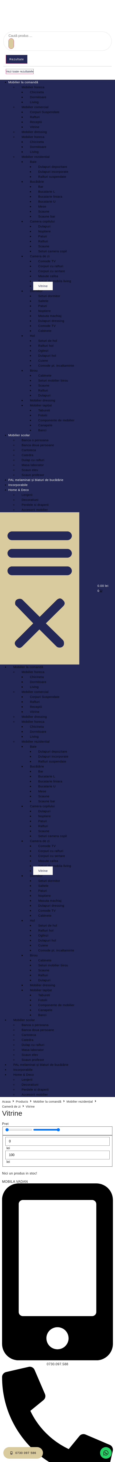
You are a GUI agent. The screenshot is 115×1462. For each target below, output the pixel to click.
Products (22, 1101)
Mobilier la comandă (23, 82)
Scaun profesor (33, 475)
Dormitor (36, 291)
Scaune (43, 211)
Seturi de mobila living (54, 281)
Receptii (36, 122)
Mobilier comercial (35, 107)
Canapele (45, 425)
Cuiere (43, 360)
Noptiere (44, 231)
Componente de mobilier (56, 420)
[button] (39, 588)
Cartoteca (29, 450)
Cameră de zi (11, 1106)
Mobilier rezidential (36, 156)
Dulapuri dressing (51, 321)
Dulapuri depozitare (52, 166)
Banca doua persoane (38, 445)
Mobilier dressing (34, 132)
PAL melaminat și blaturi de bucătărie (35, 480)
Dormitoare (38, 97)
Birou (34, 370)
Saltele (43, 301)
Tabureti (44, 410)
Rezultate (16, 59)
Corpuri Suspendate (44, 112)
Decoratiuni (30, 499)
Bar (40, 186)
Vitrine (34, 127)
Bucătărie (37, 181)
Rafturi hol (46, 345)
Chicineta (37, 92)
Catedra (27, 455)
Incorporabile (18, 485)
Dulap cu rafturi (33, 460)
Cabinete (44, 330)
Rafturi (35, 117)
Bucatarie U (47, 201)
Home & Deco (18, 490)
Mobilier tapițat (41, 405)
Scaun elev (30, 470)
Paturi (42, 236)
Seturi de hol (47, 340)
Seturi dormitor (49, 296)
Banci (42, 430)
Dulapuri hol (47, 355)
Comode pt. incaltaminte (56, 365)
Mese (42, 206)
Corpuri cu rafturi (50, 266)
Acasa (6, 1101)
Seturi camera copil (52, 251)
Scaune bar (46, 216)
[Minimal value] (18, 1129)
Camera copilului (42, 221)
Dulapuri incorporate (53, 171)
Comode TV (47, 261)
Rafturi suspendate (52, 176)
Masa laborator (33, 465)
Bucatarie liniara (50, 196)
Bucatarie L (46, 191)
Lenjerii (27, 495)
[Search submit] (11, 43)
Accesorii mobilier (35, 509)
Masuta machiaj (49, 316)
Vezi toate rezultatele (19, 71)
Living (34, 102)
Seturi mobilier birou (53, 380)
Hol (32, 335)
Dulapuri (44, 226)
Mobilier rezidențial (79, 1101)
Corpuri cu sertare (51, 271)
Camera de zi (40, 256)
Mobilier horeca (33, 87)
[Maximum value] (46, 1129)
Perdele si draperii (35, 504)
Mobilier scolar (19, 435)
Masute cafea (48, 276)
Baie (33, 161)
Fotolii (42, 415)
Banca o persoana (35, 440)
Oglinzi (43, 350)
